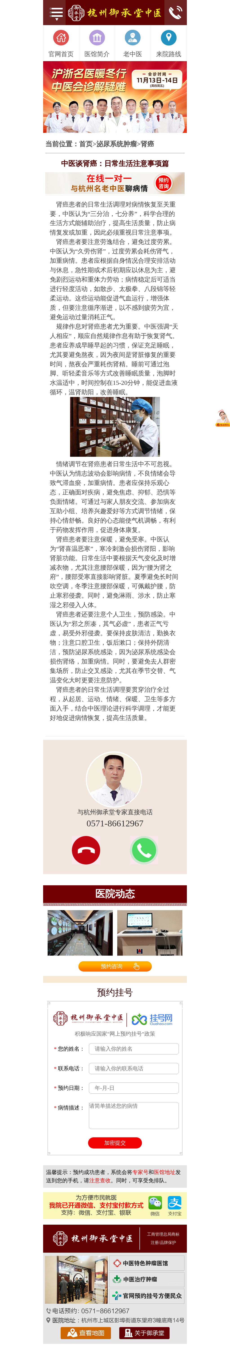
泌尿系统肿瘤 (116, 144)
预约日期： (69, 1088)
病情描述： (69, 1107)
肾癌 (147, 144)
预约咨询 (111, 966)
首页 (86, 144)
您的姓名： (69, 1048)
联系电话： (69, 1068)
